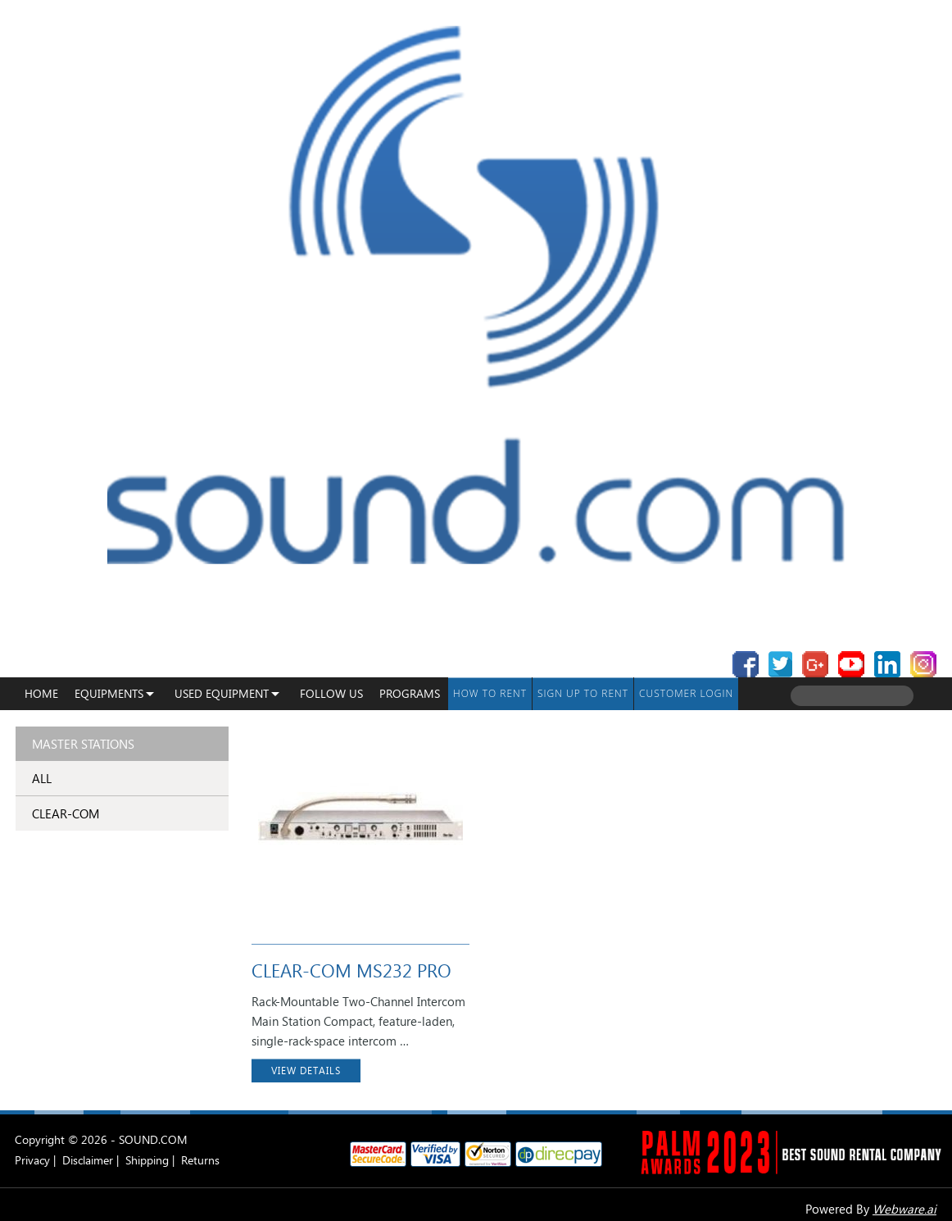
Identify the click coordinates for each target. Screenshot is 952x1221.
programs (409, 693)
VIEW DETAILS (306, 1070)
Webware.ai (904, 1208)
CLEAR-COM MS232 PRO (351, 970)
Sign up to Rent (582, 693)
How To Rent (490, 693)
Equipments (109, 693)
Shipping (147, 1160)
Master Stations (83, 744)
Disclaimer (87, 1160)
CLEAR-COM (65, 813)
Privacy (32, 1160)
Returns (200, 1160)
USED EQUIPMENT (222, 693)
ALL (42, 778)
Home (41, 693)
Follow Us (331, 693)
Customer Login (686, 693)
